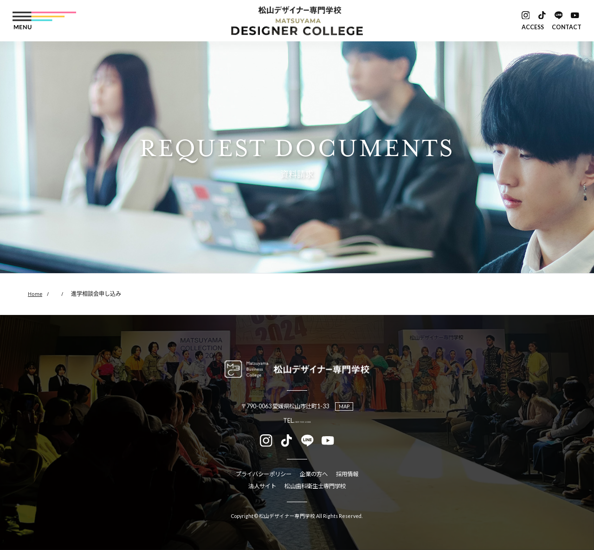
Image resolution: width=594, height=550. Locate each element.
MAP (344, 406)
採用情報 (347, 474)
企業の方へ (314, 474)
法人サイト (262, 486)
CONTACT (566, 27)
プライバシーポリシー (263, 474)
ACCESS (533, 27)
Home (35, 293)
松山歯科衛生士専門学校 (315, 486)
